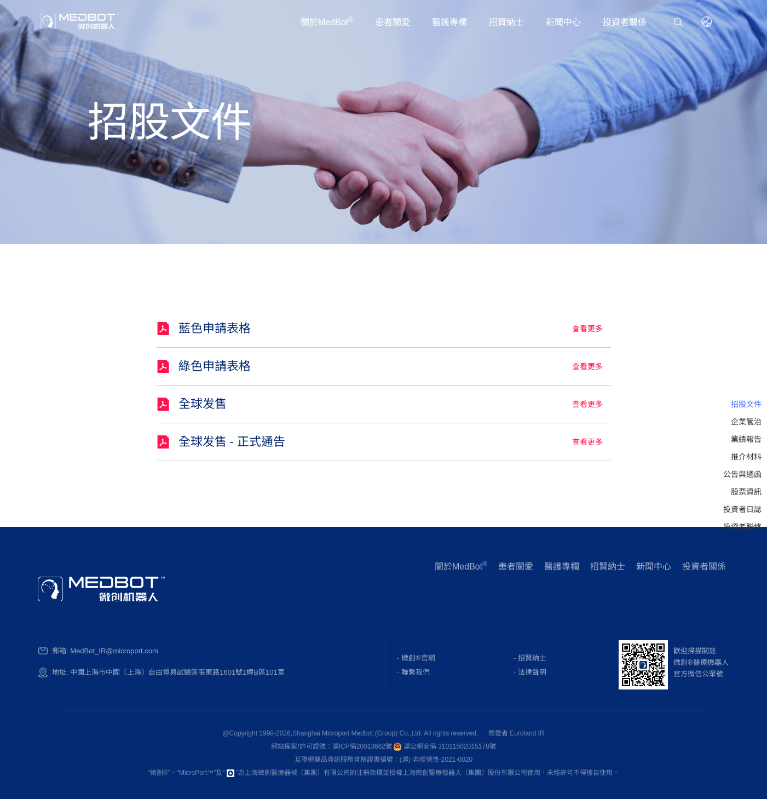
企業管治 (746, 421)
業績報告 (746, 439)
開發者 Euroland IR (516, 733)
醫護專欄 (449, 22)
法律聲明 (532, 672)
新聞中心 (563, 22)
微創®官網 (418, 658)
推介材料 (746, 456)
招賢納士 (506, 22)
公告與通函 (742, 474)
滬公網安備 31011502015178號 (444, 746)
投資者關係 (625, 22)
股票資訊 (746, 491)
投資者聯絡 (742, 526)
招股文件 (746, 404)
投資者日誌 (742, 509)
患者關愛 (392, 22)
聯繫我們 (415, 672)
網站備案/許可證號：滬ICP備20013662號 (332, 746)
